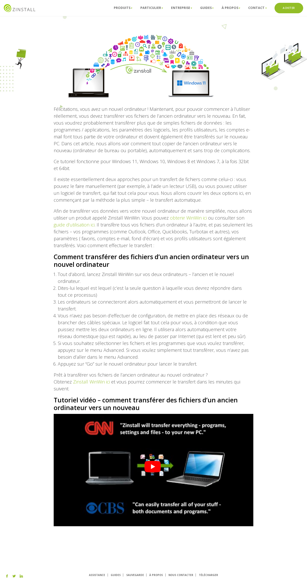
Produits (123, 8)
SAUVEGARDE (135, 575)
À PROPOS (156, 575)
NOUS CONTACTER (180, 575)
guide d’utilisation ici (74, 225)
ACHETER (289, 8)
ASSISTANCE (97, 575)
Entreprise (181, 8)
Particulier (151, 8)
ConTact (257, 8)
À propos (231, 8)
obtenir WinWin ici (188, 218)
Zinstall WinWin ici (91, 382)
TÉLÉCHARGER (208, 575)
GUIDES (116, 575)
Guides (207, 8)
